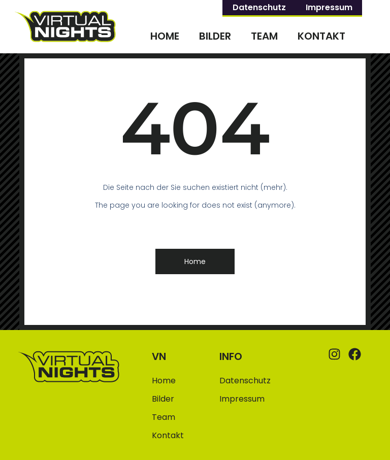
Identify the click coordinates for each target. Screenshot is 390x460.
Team (264, 36)
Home (164, 36)
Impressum (329, 7)
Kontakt (321, 36)
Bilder (215, 36)
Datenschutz (259, 7)
